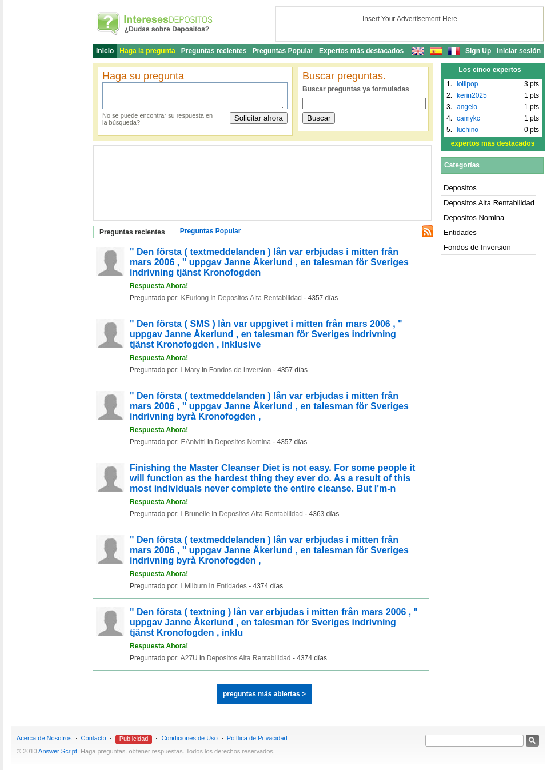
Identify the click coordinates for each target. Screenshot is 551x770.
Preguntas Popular (282, 51)
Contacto (93, 738)
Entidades (231, 586)
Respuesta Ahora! (159, 286)
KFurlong (195, 298)
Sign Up (478, 51)
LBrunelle (195, 514)
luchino (467, 130)
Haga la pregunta (147, 51)
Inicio (105, 51)
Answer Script (57, 751)
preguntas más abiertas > (264, 694)
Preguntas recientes (214, 51)
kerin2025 (472, 95)
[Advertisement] (150, 177)
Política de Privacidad (257, 738)
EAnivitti (193, 442)
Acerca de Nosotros (44, 738)
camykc (468, 118)
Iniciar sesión (519, 51)
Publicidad (134, 738)
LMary (190, 370)
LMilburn (194, 586)
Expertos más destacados (361, 51)
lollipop (467, 84)
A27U (189, 658)
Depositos (460, 187)
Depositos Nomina (243, 442)
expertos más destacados (493, 143)
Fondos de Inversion (240, 370)
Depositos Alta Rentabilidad (260, 298)
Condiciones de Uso (189, 738)
